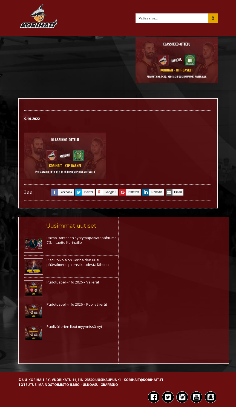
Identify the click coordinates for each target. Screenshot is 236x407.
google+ (106, 192)
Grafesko (109, 384)
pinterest (129, 192)
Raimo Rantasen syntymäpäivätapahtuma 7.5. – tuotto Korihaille (82, 240)
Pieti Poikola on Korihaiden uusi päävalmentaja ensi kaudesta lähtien (78, 262)
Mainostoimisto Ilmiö (59, 384)
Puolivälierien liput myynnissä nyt (74, 326)
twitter (84, 192)
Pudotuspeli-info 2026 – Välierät (73, 282)
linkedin (152, 192)
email (174, 192)
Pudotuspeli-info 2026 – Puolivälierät (77, 304)
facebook (61, 192)
